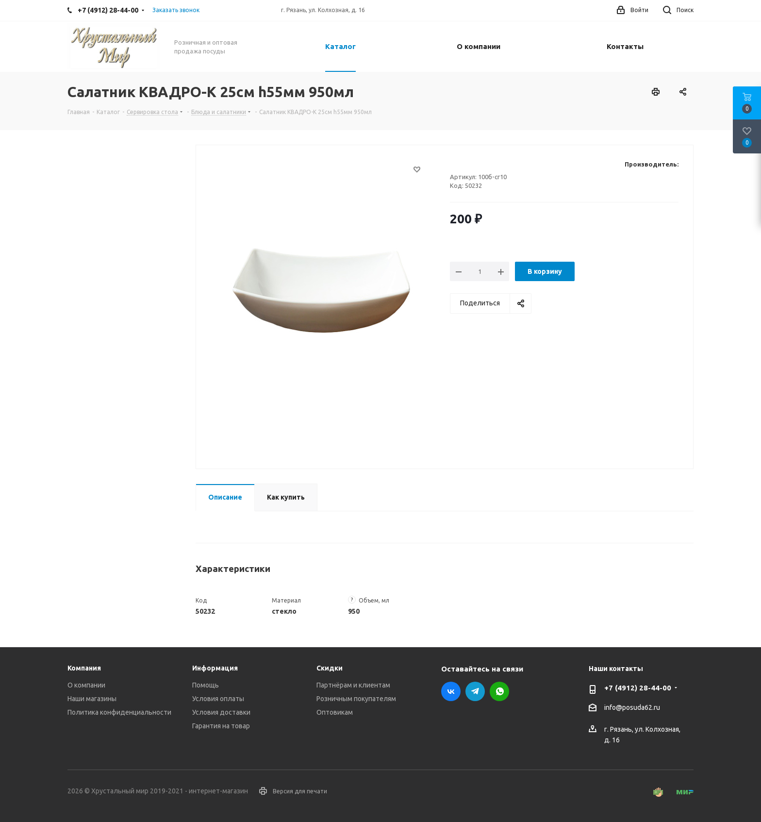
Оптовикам (334, 712)
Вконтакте (451, 691)
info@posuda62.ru (632, 708)
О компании (86, 685)
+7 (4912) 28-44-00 (637, 688)
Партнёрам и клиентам (353, 685)
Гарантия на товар (221, 726)
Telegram (475, 691)
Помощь (205, 685)
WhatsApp (499, 691)
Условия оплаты (218, 699)
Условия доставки (221, 712)
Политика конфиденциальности (119, 712)
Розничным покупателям (356, 699)
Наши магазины (91, 699)
